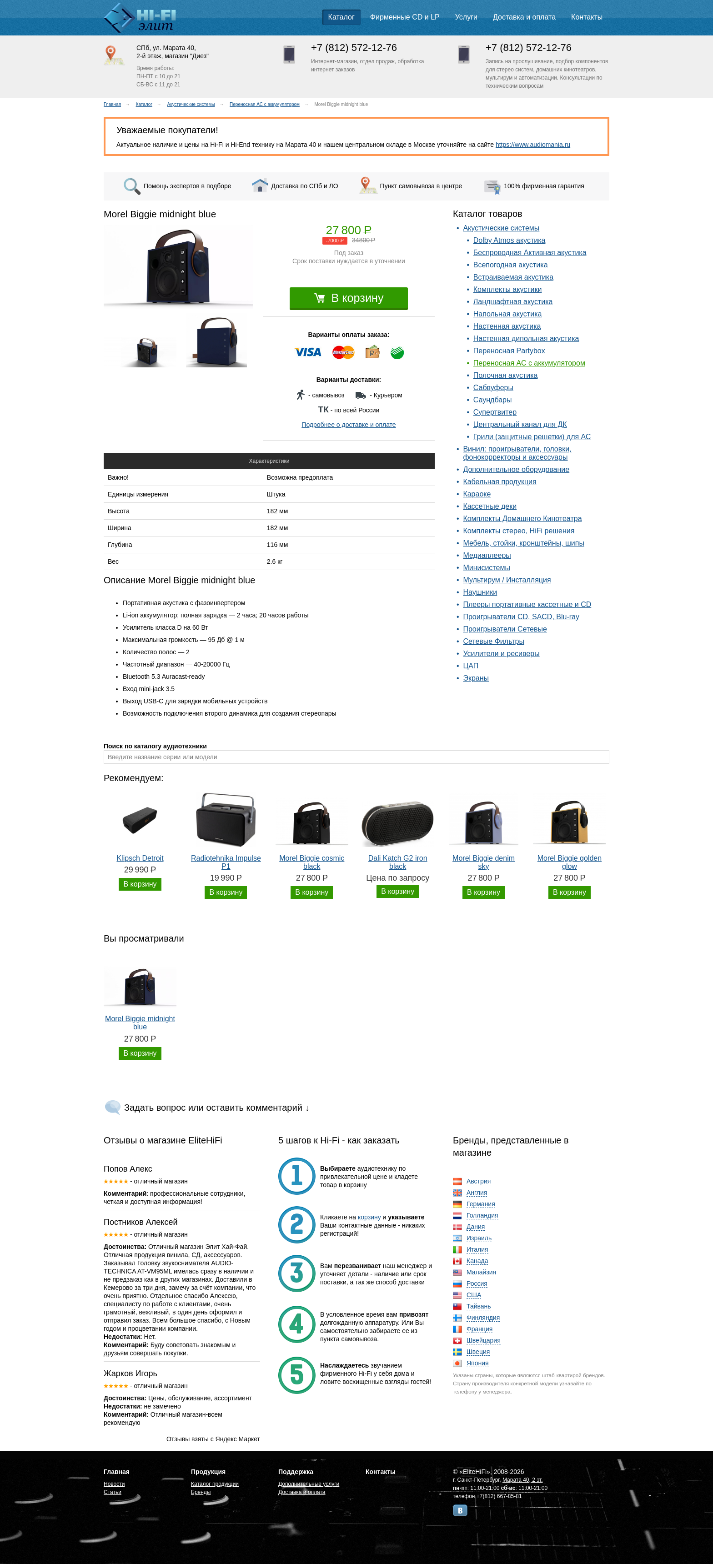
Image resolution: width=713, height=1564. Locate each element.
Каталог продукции (215, 1484)
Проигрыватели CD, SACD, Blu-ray (521, 617)
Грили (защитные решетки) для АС (532, 437)
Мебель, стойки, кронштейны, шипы (523, 543)
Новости (114, 1484)
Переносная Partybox (509, 351)
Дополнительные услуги (308, 1484)
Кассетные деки (490, 506)
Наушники (480, 592)
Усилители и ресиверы (501, 653)
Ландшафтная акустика (513, 302)
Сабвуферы (493, 387)
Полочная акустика (505, 375)
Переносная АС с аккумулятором (265, 104)
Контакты (587, 17)
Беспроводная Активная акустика (530, 252)
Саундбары (492, 400)
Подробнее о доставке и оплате (348, 424)
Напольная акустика (507, 314)
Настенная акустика (507, 326)
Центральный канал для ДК (520, 424)
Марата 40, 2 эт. (522, 1480)
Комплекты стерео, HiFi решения (518, 531)
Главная (112, 104)
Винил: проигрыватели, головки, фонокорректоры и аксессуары (517, 453)
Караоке (477, 494)
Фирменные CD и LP (405, 17)
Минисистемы (486, 567)
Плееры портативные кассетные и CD (527, 604)
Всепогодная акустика (510, 265)
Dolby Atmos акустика (509, 240)
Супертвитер (495, 412)
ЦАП (470, 666)
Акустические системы (191, 104)
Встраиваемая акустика (513, 277)
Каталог (341, 17)
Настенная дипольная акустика (526, 338)
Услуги (466, 17)
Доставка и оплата (524, 17)
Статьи (112, 1492)
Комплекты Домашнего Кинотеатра (522, 518)
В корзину (349, 297)
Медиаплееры (487, 555)
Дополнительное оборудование (516, 469)
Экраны (476, 678)
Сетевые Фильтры (493, 641)
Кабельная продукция (499, 482)
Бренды (201, 1492)
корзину (369, 1217)
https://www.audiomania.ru (533, 144)
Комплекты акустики (507, 289)
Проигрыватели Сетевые (505, 629)
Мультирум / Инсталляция (507, 580)
